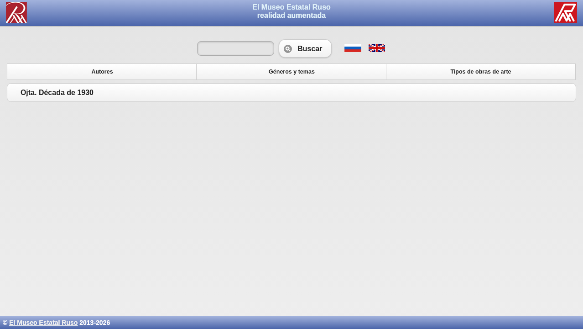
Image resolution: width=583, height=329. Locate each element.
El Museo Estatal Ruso (43, 322)
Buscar (305, 48)
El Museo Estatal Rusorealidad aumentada (291, 11)
